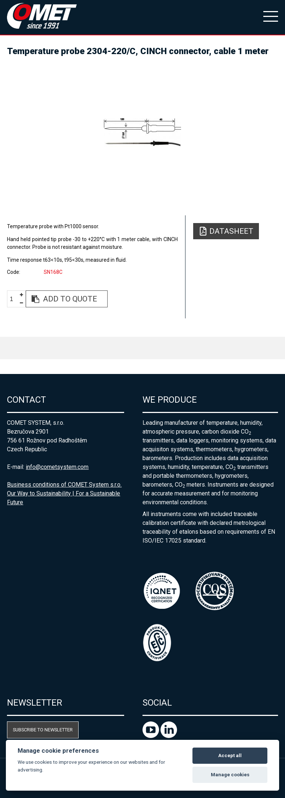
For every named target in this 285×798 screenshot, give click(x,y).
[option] (142, 132)
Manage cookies (230, 774)
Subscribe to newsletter (43, 729)
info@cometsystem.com (57, 466)
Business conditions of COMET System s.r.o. (64, 484)
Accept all (230, 755)
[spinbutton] (14, 299)
